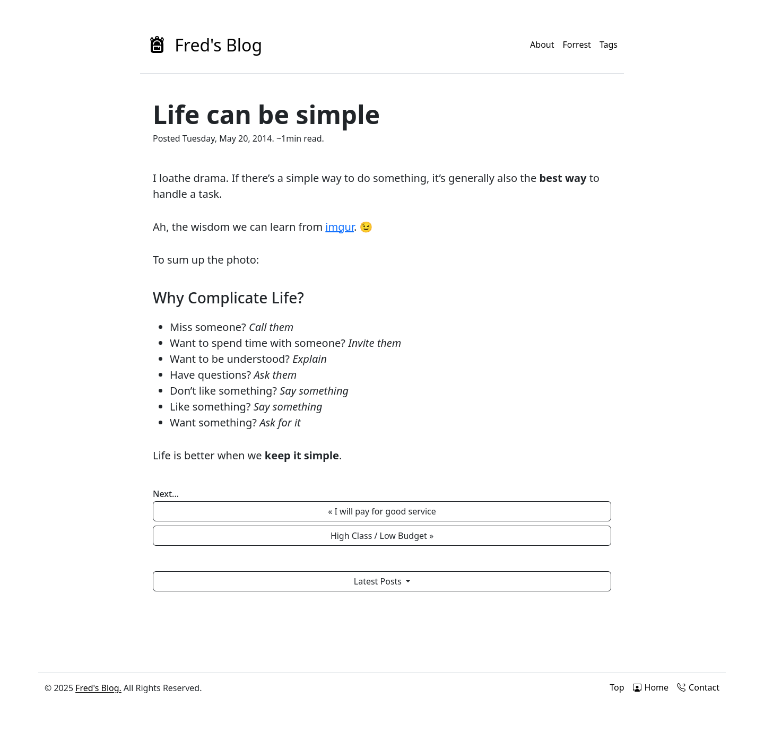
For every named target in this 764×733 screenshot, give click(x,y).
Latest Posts (379, 581)
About (542, 44)
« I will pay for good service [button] (382, 511)
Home (651, 687)
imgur (339, 227)
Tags (609, 44)
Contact (698, 687)
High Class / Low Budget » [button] (382, 536)
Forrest (577, 44)
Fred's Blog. (98, 688)
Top (617, 687)
